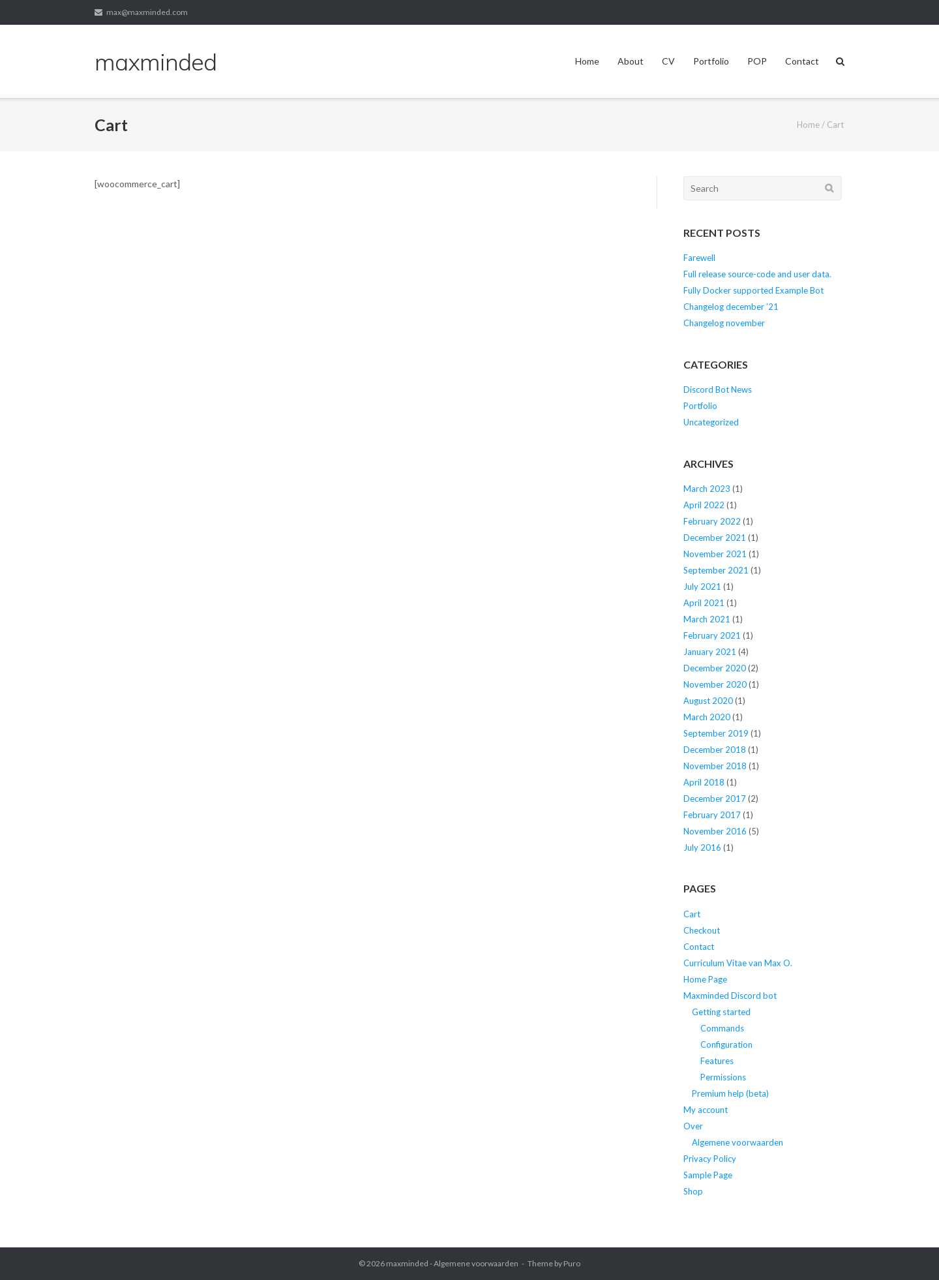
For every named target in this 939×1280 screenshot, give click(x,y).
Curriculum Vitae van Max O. (737, 963)
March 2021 (706, 619)
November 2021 (715, 554)
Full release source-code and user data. (757, 274)
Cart (691, 914)
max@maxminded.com (147, 12)
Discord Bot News (717, 389)
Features (717, 1061)
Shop (693, 1191)
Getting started (721, 1012)
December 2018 (714, 749)
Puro (571, 1263)
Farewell (699, 257)
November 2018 (715, 766)
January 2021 (709, 652)
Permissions (723, 1077)
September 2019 (716, 733)
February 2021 (712, 635)
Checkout (701, 930)
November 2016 (715, 831)
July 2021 (702, 586)
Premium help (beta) (730, 1093)
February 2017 (712, 815)
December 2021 (714, 537)
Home (587, 61)
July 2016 (702, 847)
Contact (802, 61)
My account (705, 1110)
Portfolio (711, 61)
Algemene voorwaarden (737, 1142)
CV (668, 61)
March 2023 (706, 488)
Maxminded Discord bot (730, 995)
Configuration (726, 1044)
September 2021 (716, 570)
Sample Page (707, 1175)
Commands (722, 1028)
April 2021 (703, 603)
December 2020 (714, 668)
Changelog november (724, 323)
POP (757, 61)
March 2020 (706, 717)
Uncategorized (711, 422)
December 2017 (714, 798)
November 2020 (715, 684)
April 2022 (703, 505)
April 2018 (703, 782)
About (631, 61)
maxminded (407, 1263)
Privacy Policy (709, 1158)
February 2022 (712, 521)
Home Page (705, 979)
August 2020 (708, 700)
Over (693, 1126)
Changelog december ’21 (731, 306)
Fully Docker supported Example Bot (753, 290)
